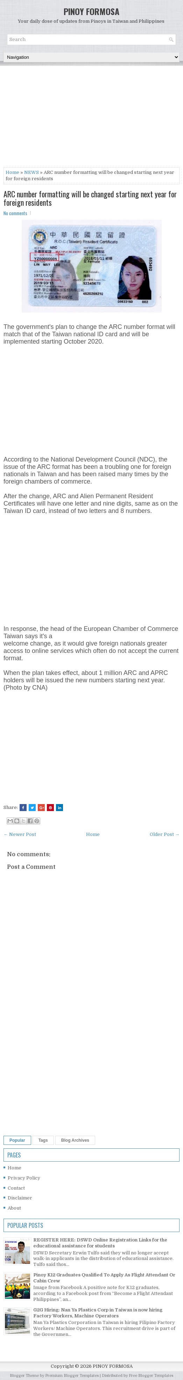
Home (12, 172)
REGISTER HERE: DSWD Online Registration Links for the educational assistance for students (100, 1242)
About (14, 1208)
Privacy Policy (24, 1178)
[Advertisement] (91, 118)
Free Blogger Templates (151, 1375)
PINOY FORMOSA (91, 11)
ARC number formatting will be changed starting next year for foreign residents (90, 198)
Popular (17, 1140)
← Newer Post (19, 834)
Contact (16, 1188)
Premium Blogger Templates (72, 1375)
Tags (43, 1140)
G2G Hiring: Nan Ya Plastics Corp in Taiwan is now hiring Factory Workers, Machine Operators (97, 1312)
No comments (15, 213)
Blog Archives (75, 1140)
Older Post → (165, 834)
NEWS (31, 172)
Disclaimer (20, 1198)
